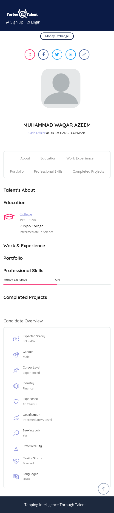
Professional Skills (48, 171)
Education (48, 158)
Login (33, 22)
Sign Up (16, 22)
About (25, 158)
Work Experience (80, 158)
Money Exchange (57, 36)
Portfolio (17, 171)
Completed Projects (88, 171)
